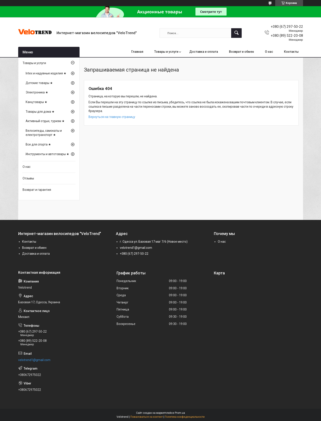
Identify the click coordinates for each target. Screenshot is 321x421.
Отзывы (28, 178)
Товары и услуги (166, 51)
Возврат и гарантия (37, 189)
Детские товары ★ (39, 83)
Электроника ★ (37, 92)
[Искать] (236, 33)
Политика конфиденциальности (185, 416)
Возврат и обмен (241, 51)
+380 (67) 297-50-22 (134, 253)
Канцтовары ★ (36, 102)
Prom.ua (180, 412)
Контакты (291, 51)
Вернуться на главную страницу (112, 117)
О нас (269, 51)
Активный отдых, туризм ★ (45, 121)
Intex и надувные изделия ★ (46, 73)
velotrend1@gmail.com (136, 247)
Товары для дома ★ (40, 111)
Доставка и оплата (203, 51)
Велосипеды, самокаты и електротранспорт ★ (44, 133)
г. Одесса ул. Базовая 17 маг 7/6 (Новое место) (154, 241)
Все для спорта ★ (38, 144)
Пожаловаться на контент (146, 416)
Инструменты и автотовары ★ (47, 154)
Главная (137, 51)
